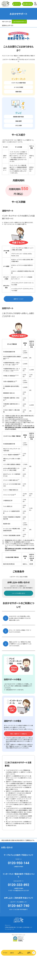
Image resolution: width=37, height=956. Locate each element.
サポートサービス (6, 21)
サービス (5, 952)
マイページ (16, 4)
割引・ (20, 953)
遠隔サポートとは (13, 746)
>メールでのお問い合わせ (18, 593)
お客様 (28, 953)
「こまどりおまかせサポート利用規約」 (19, 821)
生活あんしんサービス (7, 25)
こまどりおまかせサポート (19, 21)
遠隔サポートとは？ (18, 299)
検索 (35, 3)
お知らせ (12, 953)
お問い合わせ (27, 4)
